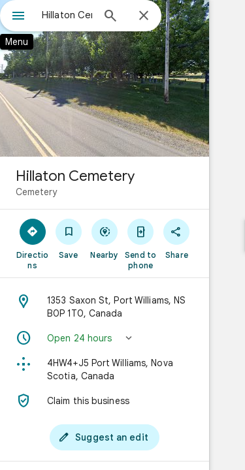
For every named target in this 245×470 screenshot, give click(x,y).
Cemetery (36, 192)
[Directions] (35, 238)
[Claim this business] (122, 401)
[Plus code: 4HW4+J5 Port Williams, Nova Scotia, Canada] (122, 369)
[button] (122, 338)
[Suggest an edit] (123, 437)
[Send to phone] (166, 243)
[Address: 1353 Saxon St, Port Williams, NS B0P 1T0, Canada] (122, 307)
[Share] (209, 238)
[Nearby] (122, 238)
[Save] (79, 238)
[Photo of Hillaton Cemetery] (122, 78)
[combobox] (67, 15)
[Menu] (18, 17)
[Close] (143, 16)
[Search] (110, 17)
